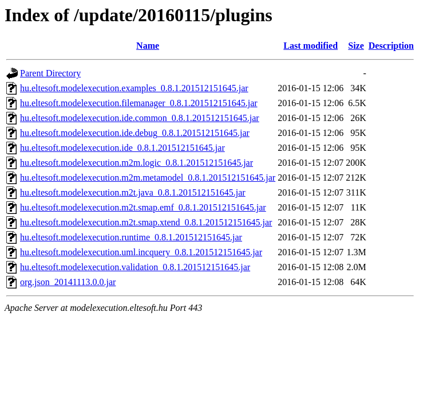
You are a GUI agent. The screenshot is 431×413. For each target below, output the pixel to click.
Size (356, 45)
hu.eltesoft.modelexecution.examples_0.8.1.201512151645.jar (134, 88)
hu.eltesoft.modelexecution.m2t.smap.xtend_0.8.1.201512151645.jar (146, 222)
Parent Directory (50, 73)
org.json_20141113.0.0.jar (68, 282)
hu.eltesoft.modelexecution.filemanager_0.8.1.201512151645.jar (139, 103)
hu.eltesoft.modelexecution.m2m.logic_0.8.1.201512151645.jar (136, 162)
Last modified (310, 45)
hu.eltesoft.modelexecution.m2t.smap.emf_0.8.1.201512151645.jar (143, 207)
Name (147, 45)
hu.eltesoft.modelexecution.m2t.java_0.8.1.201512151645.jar (133, 192)
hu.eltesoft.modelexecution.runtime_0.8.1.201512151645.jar (131, 237)
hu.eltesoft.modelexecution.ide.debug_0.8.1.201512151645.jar (135, 133)
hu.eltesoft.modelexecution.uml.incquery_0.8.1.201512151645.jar (141, 252)
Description (391, 45)
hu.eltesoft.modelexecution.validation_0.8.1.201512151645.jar (135, 267)
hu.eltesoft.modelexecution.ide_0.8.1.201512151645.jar (122, 148)
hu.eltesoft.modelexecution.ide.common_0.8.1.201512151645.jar (139, 118)
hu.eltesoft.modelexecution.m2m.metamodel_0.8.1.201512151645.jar (147, 177)
